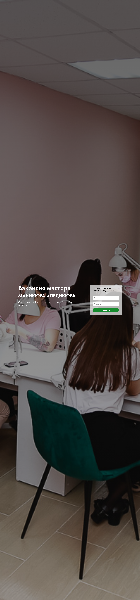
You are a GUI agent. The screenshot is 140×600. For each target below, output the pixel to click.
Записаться (106, 310)
